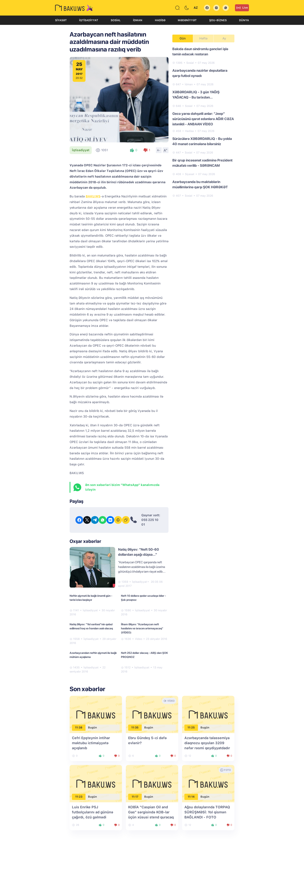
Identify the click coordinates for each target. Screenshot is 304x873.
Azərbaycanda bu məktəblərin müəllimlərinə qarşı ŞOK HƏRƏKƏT (200, 184)
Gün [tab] (183, 38)
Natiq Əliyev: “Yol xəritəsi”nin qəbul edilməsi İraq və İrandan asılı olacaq (91, 626)
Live (242, 7)
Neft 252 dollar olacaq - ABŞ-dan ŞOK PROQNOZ (144, 654)
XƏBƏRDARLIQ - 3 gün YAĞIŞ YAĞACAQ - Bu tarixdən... (195, 94)
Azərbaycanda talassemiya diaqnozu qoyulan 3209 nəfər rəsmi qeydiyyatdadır (207, 743)
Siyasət (61, 20)
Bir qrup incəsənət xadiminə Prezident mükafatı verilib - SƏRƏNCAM (202, 162)
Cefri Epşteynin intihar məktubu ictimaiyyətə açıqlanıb (91, 743)
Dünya (244, 20)
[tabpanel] (203, 122)
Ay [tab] (224, 38)
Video (138, 638)
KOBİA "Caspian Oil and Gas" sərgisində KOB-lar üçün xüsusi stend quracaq (151, 812)
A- (159, 150)
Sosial (116, 20)
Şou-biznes (218, 20)
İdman (137, 20)
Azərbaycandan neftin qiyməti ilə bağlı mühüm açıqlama (93, 654)
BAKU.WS (93, 196)
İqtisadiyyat (88, 20)
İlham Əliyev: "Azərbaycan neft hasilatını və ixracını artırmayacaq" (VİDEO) (142, 628)
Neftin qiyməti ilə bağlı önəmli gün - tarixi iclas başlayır (91, 597)
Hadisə (160, 20)
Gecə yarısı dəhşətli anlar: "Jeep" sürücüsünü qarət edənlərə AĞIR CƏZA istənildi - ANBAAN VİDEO (203, 119)
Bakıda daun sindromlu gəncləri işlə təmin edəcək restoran (200, 51)
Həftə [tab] (203, 38)
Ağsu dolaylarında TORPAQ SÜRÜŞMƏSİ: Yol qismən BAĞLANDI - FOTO (207, 812)
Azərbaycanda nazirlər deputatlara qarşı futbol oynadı (199, 73)
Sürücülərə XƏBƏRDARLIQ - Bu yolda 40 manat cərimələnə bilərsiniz (202, 141)
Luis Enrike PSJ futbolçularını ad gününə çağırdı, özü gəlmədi (92, 812)
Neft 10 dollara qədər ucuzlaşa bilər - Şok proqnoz (143, 597)
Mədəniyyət (187, 20)
